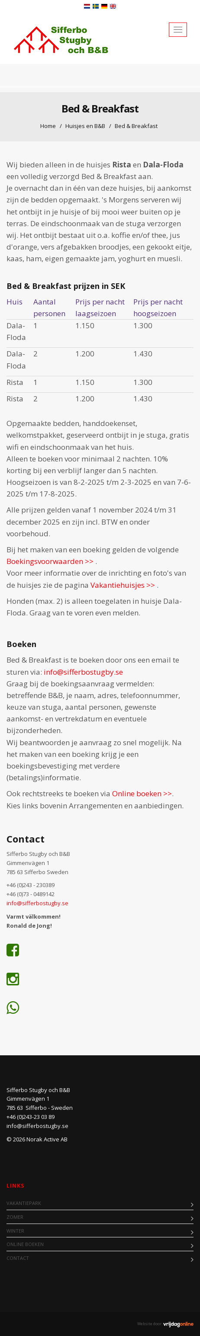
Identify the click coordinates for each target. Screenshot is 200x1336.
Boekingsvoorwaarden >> (50, 561)
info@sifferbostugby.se (83, 672)
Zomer (14, 1217)
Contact (17, 1258)
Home (48, 126)
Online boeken (25, 1244)
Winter (15, 1230)
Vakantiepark (23, 1203)
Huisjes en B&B (85, 126)
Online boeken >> (142, 793)
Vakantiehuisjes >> (123, 585)
